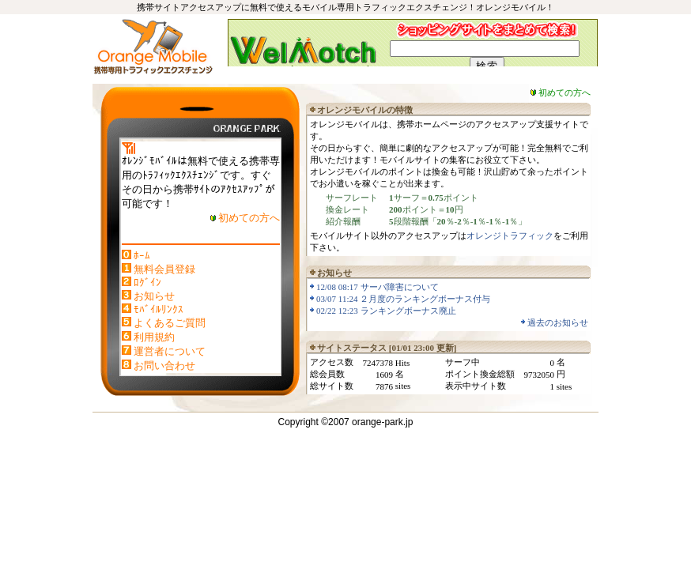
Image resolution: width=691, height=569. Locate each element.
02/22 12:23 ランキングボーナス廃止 (386, 310)
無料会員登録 (164, 269)
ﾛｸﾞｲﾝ (147, 282)
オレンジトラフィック (509, 235)
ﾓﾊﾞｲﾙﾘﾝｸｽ (158, 309)
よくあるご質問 (170, 323)
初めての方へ (249, 218)
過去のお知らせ (557, 322)
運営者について (170, 351)
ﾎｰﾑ (142, 256)
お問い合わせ (164, 365)
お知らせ (154, 296)
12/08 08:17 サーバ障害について (377, 287)
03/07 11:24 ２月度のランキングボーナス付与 (403, 298)
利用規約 (154, 337)
